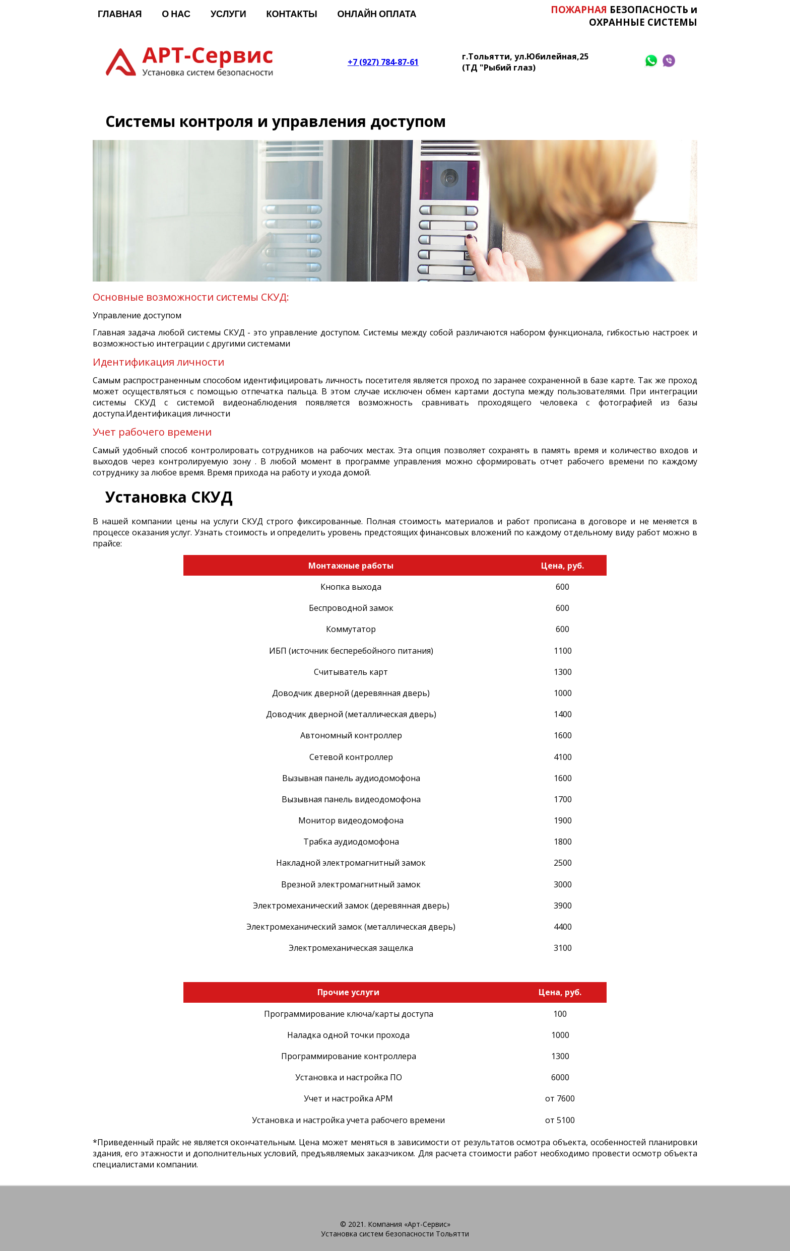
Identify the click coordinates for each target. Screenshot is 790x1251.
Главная (120, 14)
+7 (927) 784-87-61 (383, 61)
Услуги (228, 14)
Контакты (292, 14)
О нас (176, 14)
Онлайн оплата (377, 14)
